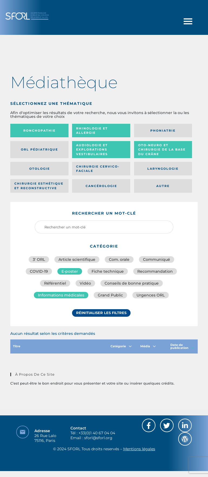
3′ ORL (39, 259)
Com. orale (119, 259)
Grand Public (110, 295)
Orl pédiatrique (39, 149)
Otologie (39, 169)
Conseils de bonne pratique (132, 283)
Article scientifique (76, 259)
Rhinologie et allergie (92, 130)
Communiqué (156, 259)
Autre (163, 186)
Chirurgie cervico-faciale (97, 169)
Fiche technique (108, 271)
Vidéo (85, 283)
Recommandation (155, 271)
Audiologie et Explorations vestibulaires (92, 149)
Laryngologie (162, 169)
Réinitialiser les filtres (101, 313)
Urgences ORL (150, 295)
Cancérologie (101, 186)
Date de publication (182, 346)
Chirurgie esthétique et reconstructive (38, 186)
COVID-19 (39, 271)
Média (148, 346)
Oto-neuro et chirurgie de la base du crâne (162, 149)
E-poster (69, 271)
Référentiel (55, 283)
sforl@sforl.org (98, 437)
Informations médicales (61, 295)
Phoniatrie (163, 130)
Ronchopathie (39, 130)
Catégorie (121, 346)
